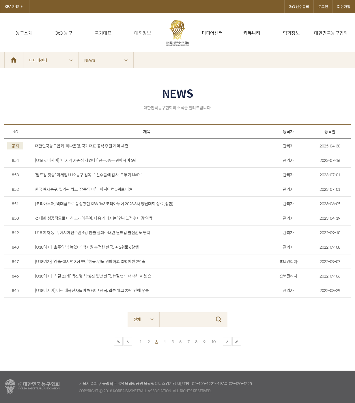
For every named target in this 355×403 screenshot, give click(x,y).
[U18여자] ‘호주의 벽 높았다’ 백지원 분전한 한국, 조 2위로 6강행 (87, 247)
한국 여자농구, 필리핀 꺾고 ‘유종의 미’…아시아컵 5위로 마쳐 (84, 189)
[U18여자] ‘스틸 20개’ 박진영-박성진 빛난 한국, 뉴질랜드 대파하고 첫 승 (93, 276)
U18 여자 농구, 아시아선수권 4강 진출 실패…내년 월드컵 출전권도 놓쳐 (92, 233)
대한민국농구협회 (331, 32)
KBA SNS (15, 6)
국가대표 (103, 32)
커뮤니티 (251, 32)
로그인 (323, 6)
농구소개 (24, 32)
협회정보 (291, 32)
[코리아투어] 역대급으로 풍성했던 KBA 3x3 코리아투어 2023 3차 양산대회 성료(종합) (104, 204)
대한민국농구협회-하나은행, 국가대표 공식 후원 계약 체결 (81, 146)
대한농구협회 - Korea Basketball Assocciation (31, 386)
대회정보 (142, 32)
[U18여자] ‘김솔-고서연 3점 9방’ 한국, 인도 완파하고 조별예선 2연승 (90, 261)
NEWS (106, 60)
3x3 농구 (63, 32)
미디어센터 (212, 32)
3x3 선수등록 (299, 6)
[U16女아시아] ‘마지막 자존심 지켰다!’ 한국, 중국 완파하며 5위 (86, 160)
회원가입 (343, 6)
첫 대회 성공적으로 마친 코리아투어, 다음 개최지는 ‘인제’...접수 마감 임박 (93, 218)
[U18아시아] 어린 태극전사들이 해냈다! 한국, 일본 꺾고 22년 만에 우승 (92, 290)
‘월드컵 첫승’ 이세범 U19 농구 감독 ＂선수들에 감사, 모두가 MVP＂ (89, 175)
